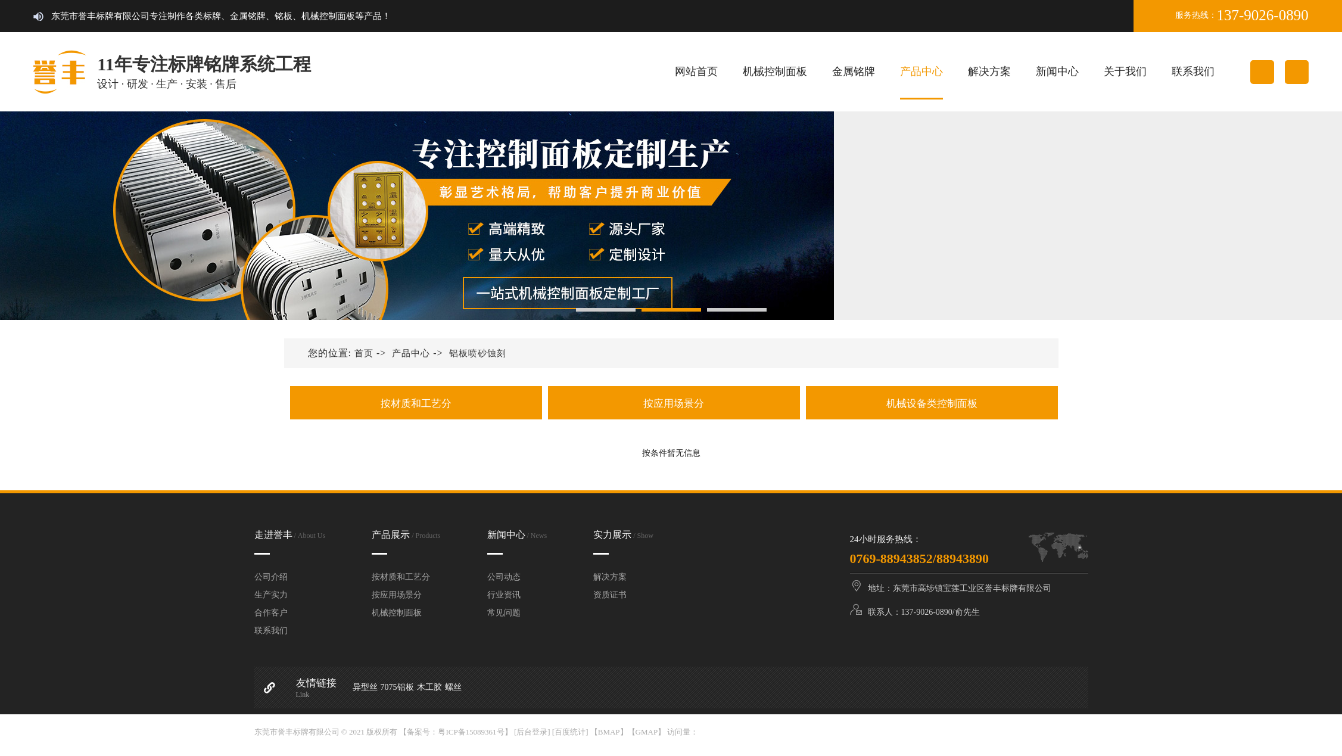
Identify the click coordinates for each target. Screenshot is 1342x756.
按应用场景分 (674, 403)
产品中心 (921, 71)
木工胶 (429, 687)
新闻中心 (1057, 71)
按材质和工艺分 (416, 403)
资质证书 (610, 594)
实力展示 (623, 535)
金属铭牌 (853, 71)
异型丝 (365, 687)
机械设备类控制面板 (931, 403)
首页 (363, 353)
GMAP (647, 731)
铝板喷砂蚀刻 (477, 353)
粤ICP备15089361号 (471, 731)
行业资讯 (504, 594)
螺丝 (453, 687)
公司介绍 (271, 577)
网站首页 (696, 71)
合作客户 (271, 612)
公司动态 (504, 577)
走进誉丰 (290, 535)
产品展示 (406, 535)
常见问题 (504, 612)
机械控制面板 (775, 71)
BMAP (609, 731)
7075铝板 (397, 687)
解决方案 (989, 71)
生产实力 (271, 594)
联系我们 (1193, 71)
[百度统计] (570, 731)
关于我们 (1125, 71)
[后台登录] (532, 731)
